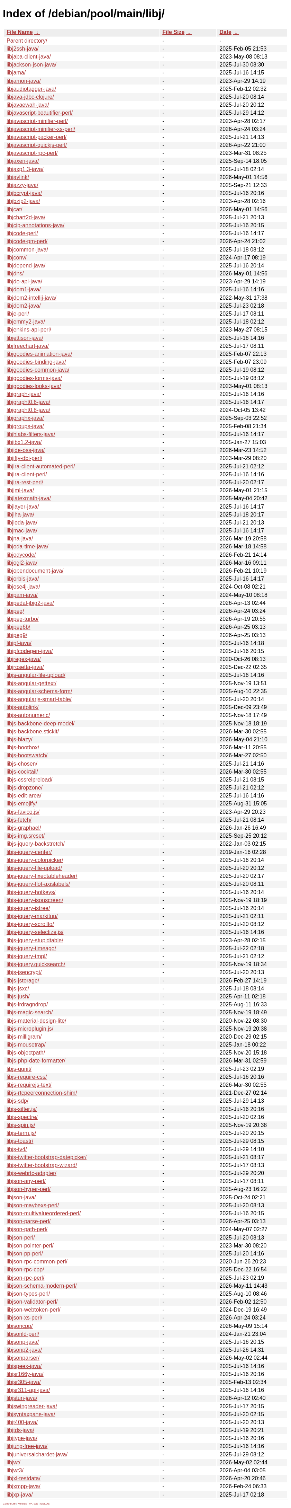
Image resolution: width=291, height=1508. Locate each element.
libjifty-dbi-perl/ (24, 458)
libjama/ (16, 73)
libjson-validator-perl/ (32, 1302)
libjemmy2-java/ (26, 322)
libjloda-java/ (22, 523)
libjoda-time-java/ (27, 546)
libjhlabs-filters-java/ (31, 434)
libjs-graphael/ (24, 828)
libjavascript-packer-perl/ (36, 137)
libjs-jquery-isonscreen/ (35, 900)
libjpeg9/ (17, 635)
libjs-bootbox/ (23, 747)
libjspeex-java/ (24, 1366)
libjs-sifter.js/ (22, 1109)
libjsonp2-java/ (24, 1350)
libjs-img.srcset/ (26, 836)
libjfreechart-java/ (28, 346)
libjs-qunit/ (19, 1069)
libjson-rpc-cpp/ (25, 1269)
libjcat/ (14, 209)
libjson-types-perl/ (28, 1294)
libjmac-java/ (22, 530)
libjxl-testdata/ (23, 1478)
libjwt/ (13, 1462)
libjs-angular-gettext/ (31, 683)
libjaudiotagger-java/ (31, 89)
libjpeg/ (15, 611)
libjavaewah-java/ (28, 105)
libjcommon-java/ (27, 250)
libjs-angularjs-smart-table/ (39, 699)
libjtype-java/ (22, 1438)
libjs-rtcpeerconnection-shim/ (42, 1093)
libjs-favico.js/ (23, 812)
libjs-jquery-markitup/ (32, 916)
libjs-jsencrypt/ (24, 972)
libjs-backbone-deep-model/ (41, 723)
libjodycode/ (21, 555)
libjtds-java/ (20, 1430)
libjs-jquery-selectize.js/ (35, 932)
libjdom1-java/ (24, 289)
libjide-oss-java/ (26, 450)
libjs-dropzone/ (25, 788)
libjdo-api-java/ (24, 281)
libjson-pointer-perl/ (30, 1246)
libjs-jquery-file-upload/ (34, 868)
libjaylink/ (18, 177)
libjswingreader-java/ (32, 1406)
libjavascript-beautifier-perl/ (40, 113)
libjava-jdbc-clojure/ (30, 97)
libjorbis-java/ (23, 579)
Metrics (22, 1503)
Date (225, 32)
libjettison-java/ (25, 338)
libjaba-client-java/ (29, 57)
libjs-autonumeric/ (28, 715)
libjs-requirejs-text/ (29, 1085)
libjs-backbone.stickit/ (33, 731)
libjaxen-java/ (23, 161)
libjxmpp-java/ (23, 1486)
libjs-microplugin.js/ (30, 1029)
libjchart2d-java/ (26, 217)
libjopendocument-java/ (35, 571)
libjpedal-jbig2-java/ (30, 603)
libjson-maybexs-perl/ (33, 1205)
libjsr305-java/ (24, 1382)
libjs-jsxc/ (18, 988)
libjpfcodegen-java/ (30, 651)
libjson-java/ (21, 1197)
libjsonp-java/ (23, 1342)
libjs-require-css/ (27, 1077)
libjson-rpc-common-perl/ (37, 1261)
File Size (173, 32)
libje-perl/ (18, 314)
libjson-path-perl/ (27, 1229)
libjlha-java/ (20, 515)
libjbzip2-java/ (23, 201)
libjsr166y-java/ (25, 1374)
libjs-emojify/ (22, 803)
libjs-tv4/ (17, 1149)
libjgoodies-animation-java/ (39, 354)
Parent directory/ (27, 41)
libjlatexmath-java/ (29, 498)
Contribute (9, 1503)
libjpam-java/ (22, 595)
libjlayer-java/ (23, 507)
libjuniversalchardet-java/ (37, 1454)
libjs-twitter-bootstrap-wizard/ (42, 1165)
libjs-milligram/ (24, 1037)
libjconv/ (17, 258)
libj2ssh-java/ (22, 49)
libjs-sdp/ (17, 1101)
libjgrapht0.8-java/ (28, 410)
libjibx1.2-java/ (24, 442)
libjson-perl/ (21, 1238)
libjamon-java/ (24, 81)
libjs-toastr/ (20, 1141)
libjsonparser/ (23, 1358)
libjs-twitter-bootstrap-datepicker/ (47, 1157)
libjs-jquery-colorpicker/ (35, 860)
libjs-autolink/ (22, 707)
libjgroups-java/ (25, 426)
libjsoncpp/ (20, 1326)
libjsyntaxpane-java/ (31, 1414)
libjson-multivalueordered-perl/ (44, 1213)
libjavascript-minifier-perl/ (37, 121)
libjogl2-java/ (22, 563)
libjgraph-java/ (24, 394)
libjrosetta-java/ (25, 667)
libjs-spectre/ (22, 1117)
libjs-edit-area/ (24, 796)
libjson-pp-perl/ (25, 1253)
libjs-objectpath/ (26, 1053)
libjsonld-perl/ (23, 1334)
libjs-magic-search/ (30, 1012)
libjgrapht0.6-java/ (28, 402)
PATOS (33, 1503)
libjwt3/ (15, 1470)
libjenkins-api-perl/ (29, 330)
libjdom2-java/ (24, 306)
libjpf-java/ (19, 643)
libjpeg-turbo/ (23, 619)
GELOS (45, 1503)
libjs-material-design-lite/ (36, 1021)
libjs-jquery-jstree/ (28, 908)
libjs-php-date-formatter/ (36, 1061)
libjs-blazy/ (20, 739)
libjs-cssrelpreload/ (30, 780)
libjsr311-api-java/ (28, 1390)
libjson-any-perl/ (26, 1181)
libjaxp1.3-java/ (25, 169)
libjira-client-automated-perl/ (41, 466)
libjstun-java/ (22, 1398)
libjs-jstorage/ (23, 981)
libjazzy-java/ (22, 185)
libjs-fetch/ (19, 820)
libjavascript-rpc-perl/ (32, 153)
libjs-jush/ (18, 996)
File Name (20, 32)
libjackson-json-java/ (31, 65)
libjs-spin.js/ (21, 1125)
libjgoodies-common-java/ (38, 370)
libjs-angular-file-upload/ (36, 675)
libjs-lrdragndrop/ (27, 1004)
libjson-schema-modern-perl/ (42, 1286)
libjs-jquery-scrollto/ (30, 924)
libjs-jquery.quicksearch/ (36, 964)
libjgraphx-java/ (25, 418)
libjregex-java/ (24, 659)
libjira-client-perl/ (27, 474)
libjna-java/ (20, 538)
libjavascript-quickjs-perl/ (37, 145)
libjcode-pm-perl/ (27, 241)
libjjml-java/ (20, 490)
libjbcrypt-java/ (24, 193)
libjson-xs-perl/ (24, 1318)
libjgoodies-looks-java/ (34, 386)
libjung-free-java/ (27, 1446)
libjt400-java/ (22, 1422)
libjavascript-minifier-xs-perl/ (41, 129)
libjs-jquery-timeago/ (31, 948)
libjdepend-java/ (26, 265)
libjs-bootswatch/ (27, 755)
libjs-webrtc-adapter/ (31, 1173)
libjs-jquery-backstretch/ (36, 844)
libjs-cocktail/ (22, 772)
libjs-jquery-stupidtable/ (35, 940)
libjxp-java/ (20, 1495)
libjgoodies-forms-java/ (34, 378)
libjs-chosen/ (22, 764)
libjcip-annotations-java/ (35, 225)
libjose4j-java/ (23, 587)
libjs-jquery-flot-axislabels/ (38, 884)
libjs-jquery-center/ (29, 852)
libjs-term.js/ (21, 1133)
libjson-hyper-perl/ (29, 1189)
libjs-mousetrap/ (26, 1045)
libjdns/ (15, 273)
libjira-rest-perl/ (25, 482)
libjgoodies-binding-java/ (36, 362)
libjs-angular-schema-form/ (39, 691)
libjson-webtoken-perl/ (34, 1310)
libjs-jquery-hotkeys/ (31, 892)
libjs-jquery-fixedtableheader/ (42, 876)
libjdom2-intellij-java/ (31, 298)
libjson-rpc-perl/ (25, 1278)
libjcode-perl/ (22, 233)
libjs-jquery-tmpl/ (27, 956)
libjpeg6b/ (18, 627)
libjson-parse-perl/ (29, 1221)
